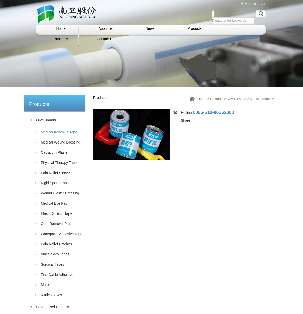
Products (216, 99)
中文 (244, 4)
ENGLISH (258, 4)
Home (202, 99)
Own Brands (237, 99)
